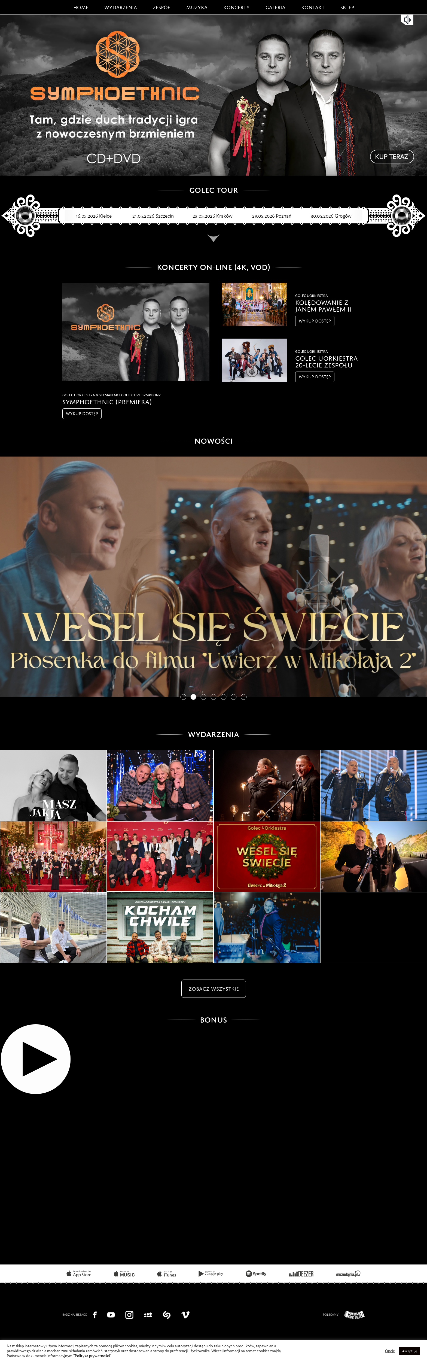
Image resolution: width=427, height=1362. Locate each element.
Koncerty (236, 6)
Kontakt (313, 6)
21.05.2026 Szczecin (145, 215)
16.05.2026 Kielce (85, 215)
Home (81, 6)
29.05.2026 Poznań (263, 215)
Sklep (347, 6)
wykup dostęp (82, 413)
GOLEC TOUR (213, 189)
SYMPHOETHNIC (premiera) (107, 401)
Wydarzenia (120, 6)
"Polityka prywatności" (92, 1355)
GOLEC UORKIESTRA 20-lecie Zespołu (326, 360)
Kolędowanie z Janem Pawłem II (323, 304)
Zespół (161, 6)
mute (408, 20)
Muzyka (197, 6)
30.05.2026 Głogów (323, 215)
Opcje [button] (390, 1350)
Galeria (275, 6)
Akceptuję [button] (409, 1351)
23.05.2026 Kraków (204, 215)
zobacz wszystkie (213, 988)
